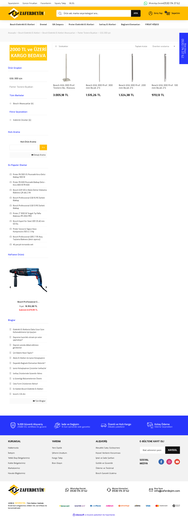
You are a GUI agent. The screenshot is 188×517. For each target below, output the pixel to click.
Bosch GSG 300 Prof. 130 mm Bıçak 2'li (165, 86)
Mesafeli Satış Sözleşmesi (108, 448)
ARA (136, 13)
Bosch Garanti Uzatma (106, 473)
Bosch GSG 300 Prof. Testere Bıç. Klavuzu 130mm (64, 86)
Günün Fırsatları (30, 3)
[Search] (98, 13)
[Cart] (173, 13)
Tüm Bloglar (39, 401)
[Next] (46, 287)
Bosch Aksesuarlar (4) (23, 104)
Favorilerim (46, 3)
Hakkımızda (13, 448)
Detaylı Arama (39, 155)
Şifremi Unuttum (59, 453)
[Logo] (26, 13)
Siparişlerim (13, 3)
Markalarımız (14, 468)
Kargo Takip (57, 458)
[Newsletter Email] (160, 450)
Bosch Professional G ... (28, 302)
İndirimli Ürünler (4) (22, 120)
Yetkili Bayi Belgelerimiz (19, 458)
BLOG (71, 3)
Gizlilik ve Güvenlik (104, 463)
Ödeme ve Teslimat (105, 468)
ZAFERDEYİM (19, 503)
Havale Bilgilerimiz (16, 473)
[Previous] (10, 287)
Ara (43, 147)
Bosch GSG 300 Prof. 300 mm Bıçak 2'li (99, 86)
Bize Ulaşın (57, 463)
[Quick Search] (24, 147)
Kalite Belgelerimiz (16, 463)
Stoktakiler (63, 46)
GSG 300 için (105, 33)
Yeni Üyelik (57, 448)
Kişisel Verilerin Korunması (108, 453)
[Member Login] (155, 13)
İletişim (11, 453)
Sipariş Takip (60, 3)
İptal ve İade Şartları (105, 458)
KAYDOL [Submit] (172, 450)
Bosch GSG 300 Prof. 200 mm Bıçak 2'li (132, 86)
